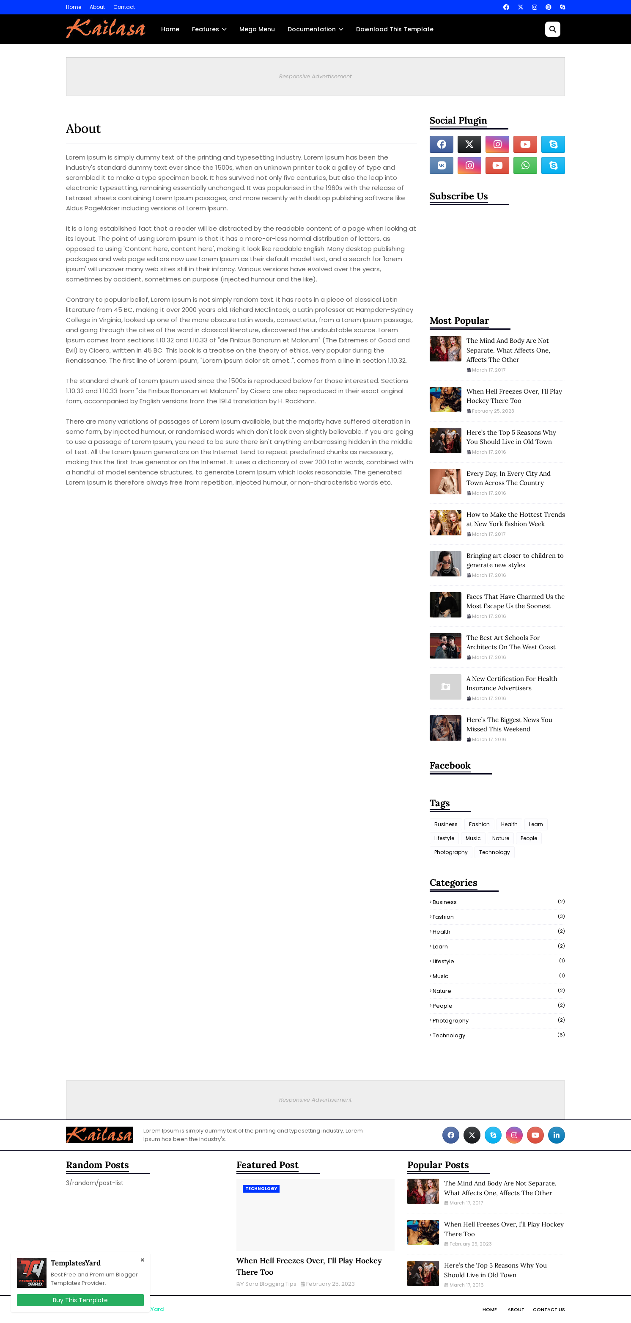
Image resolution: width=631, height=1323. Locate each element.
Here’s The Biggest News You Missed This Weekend (509, 724)
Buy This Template (80, 1300)
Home (73, 7)
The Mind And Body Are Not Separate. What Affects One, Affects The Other (508, 350)
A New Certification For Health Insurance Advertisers (511, 683)
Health (509, 824)
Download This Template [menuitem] (394, 29)
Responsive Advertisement (315, 76)
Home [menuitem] (170, 29)
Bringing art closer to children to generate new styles (515, 560)
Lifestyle (444, 838)
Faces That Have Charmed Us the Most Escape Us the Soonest (515, 601)
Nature (500, 838)
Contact (124, 7)
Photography (451, 852)
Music (473, 838)
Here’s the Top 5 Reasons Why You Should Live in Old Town (511, 437)
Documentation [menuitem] (312, 29)
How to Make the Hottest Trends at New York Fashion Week (515, 519)
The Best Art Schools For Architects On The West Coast (511, 642)
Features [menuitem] (205, 29)
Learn (536, 824)
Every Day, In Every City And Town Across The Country (508, 478)
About (97, 7)
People (529, 838)
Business (446, 824)
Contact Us (549, 1309)
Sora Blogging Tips (270, 1284)
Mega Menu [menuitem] (257, 29)
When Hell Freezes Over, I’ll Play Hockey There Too (514, 396)
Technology (494, 852)
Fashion (479, 824)
